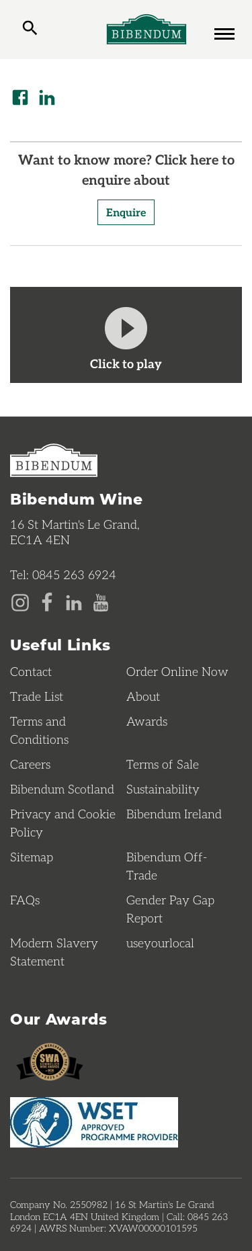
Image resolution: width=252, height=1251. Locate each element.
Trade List (36, 696)
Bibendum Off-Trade (166, 865)
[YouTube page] (101, 601)
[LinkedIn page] (74, 601)
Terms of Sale (162, 764)
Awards (146, 721)
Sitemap (31, 856)
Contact (31, 671)
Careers (30, 764)
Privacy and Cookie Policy (63, 822)
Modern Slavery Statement (54, 951)
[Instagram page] (20, 601)
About (143, 696)
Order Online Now (177, 671)
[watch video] (126, 335)
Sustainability (163, 788)
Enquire (126, 212)
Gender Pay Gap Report (170, 908)
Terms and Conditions (39, 730)
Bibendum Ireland (174, 813)
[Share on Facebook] (20, 97)
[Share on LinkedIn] (47, 97)
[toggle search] (29, 29)
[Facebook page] (47, 601)
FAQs (25, 899)
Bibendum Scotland (62, 788)
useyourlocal (160, 942)
